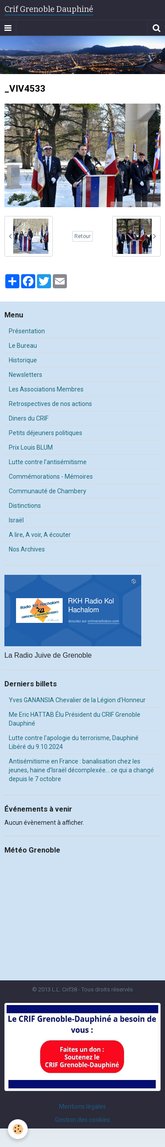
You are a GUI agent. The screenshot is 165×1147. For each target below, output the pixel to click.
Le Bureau (23, 345)
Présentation (27, 331)
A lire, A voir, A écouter (40, 534)
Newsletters (25, 374)
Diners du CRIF (28, 418)
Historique (23, 360)
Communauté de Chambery (47, 491)
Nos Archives (27, 549)
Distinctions (25, 505)
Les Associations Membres (46, 389)
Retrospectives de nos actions (50, 403)
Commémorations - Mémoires (51, 476)
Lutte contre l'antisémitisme (48, 462)
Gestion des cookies (82, 1119)
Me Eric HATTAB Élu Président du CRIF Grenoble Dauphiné (74, 719)
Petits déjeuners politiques (45, 432)
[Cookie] (18, 1129)
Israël (16, 520)
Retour (82, 236)
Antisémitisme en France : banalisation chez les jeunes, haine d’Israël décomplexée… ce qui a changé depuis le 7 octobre (81, 770)
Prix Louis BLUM (31, 447)
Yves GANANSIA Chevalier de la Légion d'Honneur (77, 700)
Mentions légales (82, 1106)
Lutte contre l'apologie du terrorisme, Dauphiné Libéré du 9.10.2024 (74, 742)
